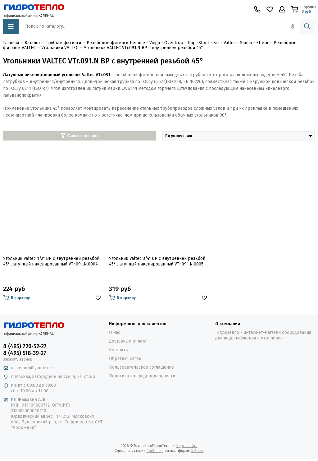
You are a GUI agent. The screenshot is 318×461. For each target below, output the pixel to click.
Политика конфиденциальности (142, 376)
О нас (114, 332)
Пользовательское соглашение (141, 367)
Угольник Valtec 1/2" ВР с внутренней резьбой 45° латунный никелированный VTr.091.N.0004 (51, 261)
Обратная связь (125, 358)
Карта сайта (187, 446)
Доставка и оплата (127, 341)
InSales (197, 451)
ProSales (154, 451)
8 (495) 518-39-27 (24, 353)
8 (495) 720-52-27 (25, 346)
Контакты (119, 350)
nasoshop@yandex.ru (32, 368)
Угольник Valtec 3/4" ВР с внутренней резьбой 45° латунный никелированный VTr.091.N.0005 (157, 261)
